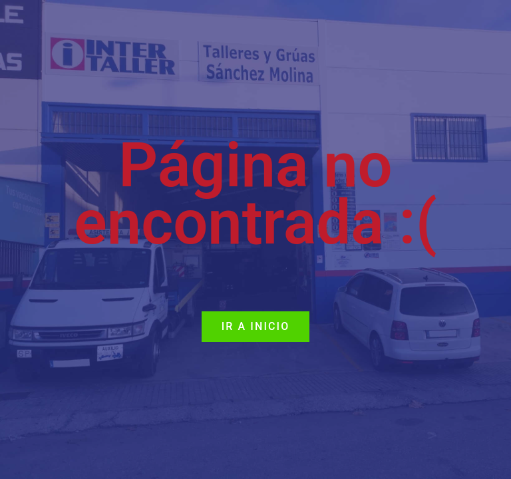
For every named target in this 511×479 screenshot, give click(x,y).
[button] (256, 326)
